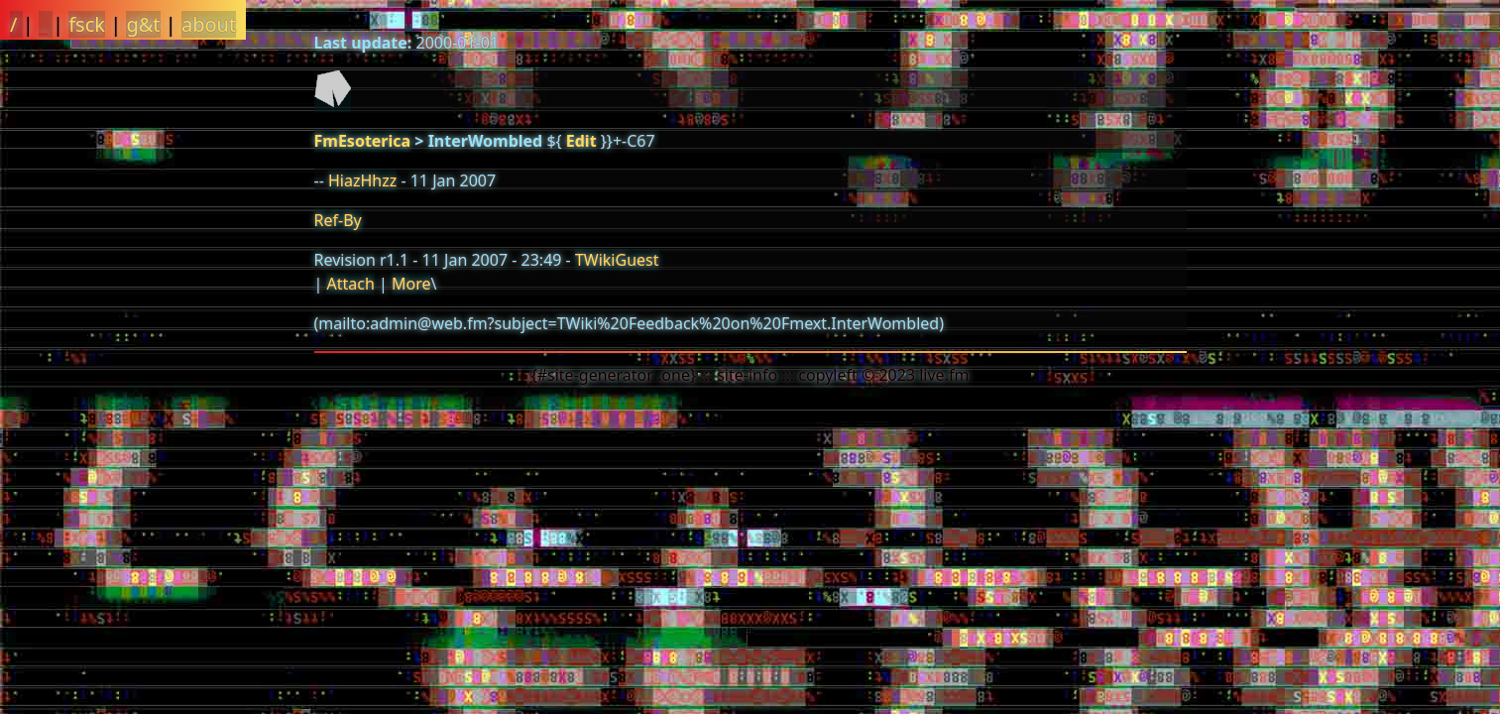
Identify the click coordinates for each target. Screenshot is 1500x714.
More (411, 284)
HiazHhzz (362, 180)
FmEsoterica (362, 141)
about (208, 24)
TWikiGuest (617, 260)
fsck (86, 24)
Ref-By (338, 220)
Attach (350, 284)
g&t (143, 24)
